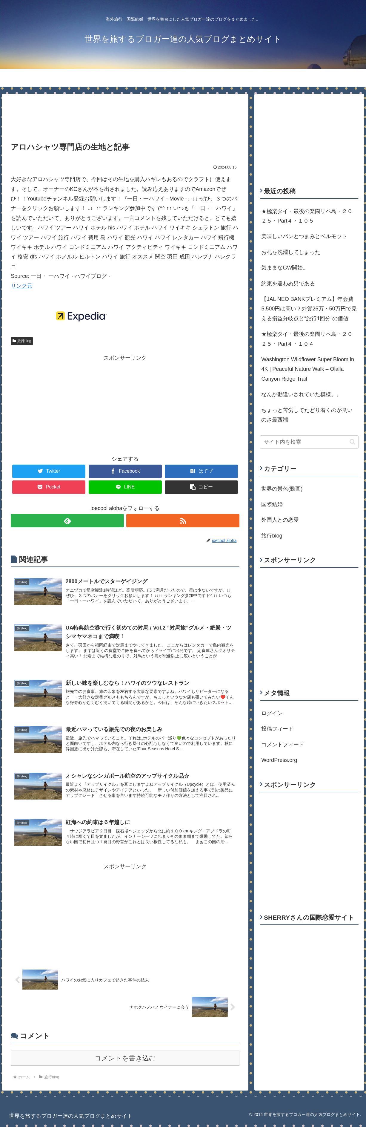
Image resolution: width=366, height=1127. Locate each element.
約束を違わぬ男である (288, 284)
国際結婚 (272, 504)
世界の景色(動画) (281, 489)
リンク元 (21, 286)
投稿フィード (277, 729)
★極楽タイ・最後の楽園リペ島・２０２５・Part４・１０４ (307, 339)
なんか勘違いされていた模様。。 (301, 394)
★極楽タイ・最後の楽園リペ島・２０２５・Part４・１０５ (307, 216)
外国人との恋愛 (280, 520)
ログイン (272, 713)
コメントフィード (282, 745)
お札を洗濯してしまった (290, 252)
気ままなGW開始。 (284, 268)
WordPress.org (279, 760)
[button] (352, 441)
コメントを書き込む (125, 1062)
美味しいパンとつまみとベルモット (304, 236)
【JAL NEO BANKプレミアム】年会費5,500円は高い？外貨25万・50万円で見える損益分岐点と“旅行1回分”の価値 (308, 308)
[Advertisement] (125, 113)
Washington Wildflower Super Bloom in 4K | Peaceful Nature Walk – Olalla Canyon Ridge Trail (307, 369)
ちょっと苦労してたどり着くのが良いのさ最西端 (307, 415)
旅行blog (22, 341)
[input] (309, 442)
